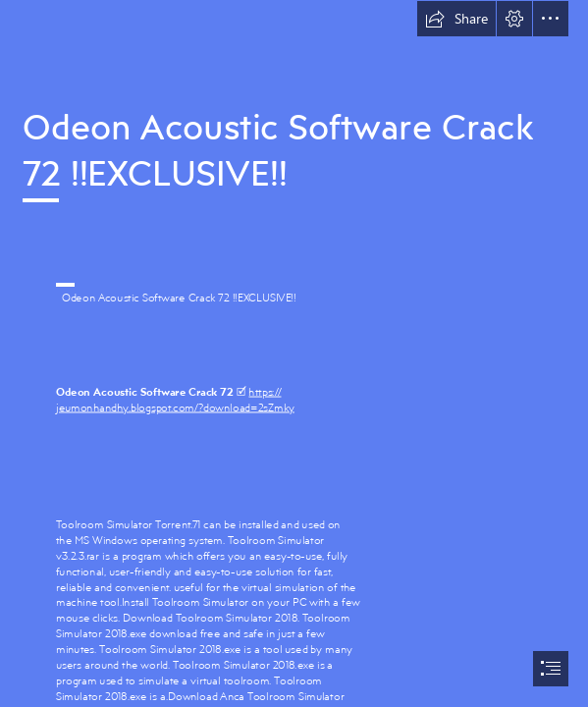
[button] (456, 18)
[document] (294, 353)
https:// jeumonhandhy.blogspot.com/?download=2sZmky (175, 399)
